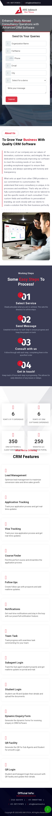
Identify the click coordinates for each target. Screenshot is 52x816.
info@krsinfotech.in (33, 3)
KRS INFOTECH (25, 812)
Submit (11, 99)
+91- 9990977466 (35, 800)
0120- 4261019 (17, 800)
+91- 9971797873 (13, 3)
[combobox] (10, 58)
